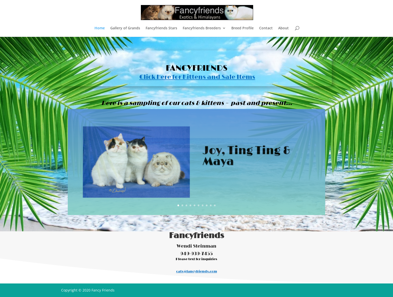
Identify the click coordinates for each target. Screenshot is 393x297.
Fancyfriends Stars (161, 28)
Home (99, 28)
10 (213, 200)
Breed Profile (242, 28)
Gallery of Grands (125, 28)
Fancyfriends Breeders (202, 28)
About (283, 28)
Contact (266, 28)
